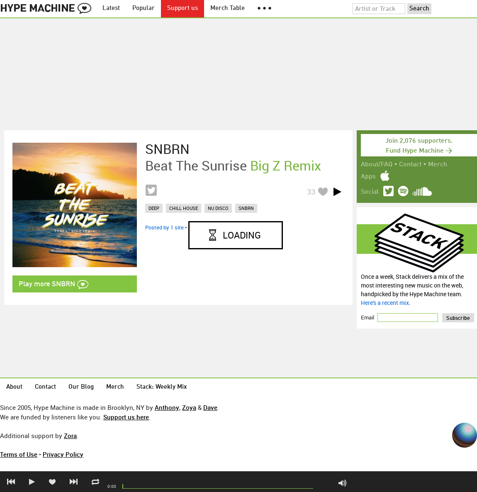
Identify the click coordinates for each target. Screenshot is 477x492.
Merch (437, 164)
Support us (182, 8)
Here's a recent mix (385, 303)
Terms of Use (18, 454)
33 (311, 191)
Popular (143, 8)
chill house (183, 208)
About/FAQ (376, 164)
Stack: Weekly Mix (161, 387)
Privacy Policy (63, 454)
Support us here (126, 417)
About (14, 387)
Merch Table (227, 8)
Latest (111, 8)
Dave (210, 407)
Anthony (167, 407)
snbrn (246, 208)
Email (368, 317)
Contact (410, 164)
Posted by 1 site (164, 227)
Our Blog (81, 387)
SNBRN (167, 149)
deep (153, 208)
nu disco (218, 208)
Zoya (189, 407)
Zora (70, 435)
